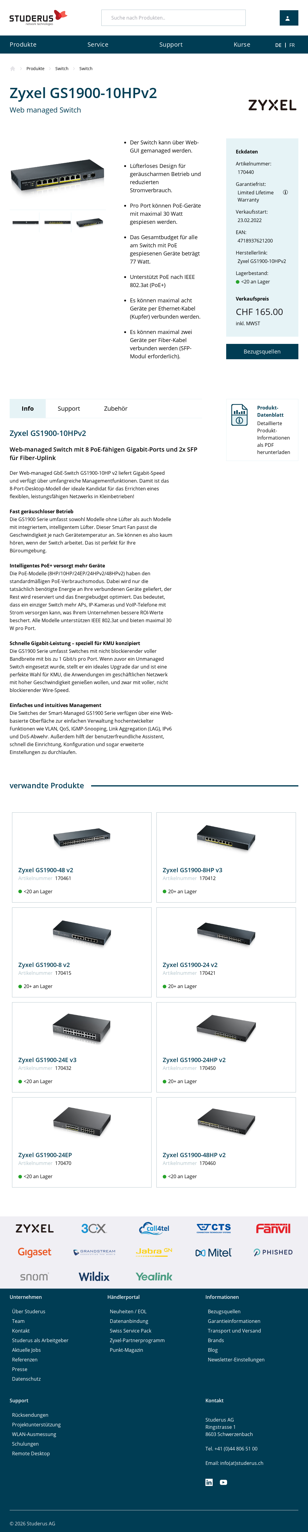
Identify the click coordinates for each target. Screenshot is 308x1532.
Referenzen (25, 1359)
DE (278, 45)
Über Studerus (28, 1311)
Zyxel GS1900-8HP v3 (192, 870)
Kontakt (21, 1330)
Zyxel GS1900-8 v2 (44, 965)
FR (292, 45)
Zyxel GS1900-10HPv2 (262, 261)
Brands (216, 1340)
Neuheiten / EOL (128, 1311)
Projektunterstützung (36, 1424)
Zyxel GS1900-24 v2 (190, 965)
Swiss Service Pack (130, 1330)
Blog (213, 1350)
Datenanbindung (129, 1321)
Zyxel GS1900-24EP (45, 1155)
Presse (19, 1369)
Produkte (35, 68)
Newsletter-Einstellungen (236, 1359)
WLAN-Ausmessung (34, 1434)
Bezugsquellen (262, 351)
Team (18, 1321)
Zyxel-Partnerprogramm (137, 1340)
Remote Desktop (31, 1453)
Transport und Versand (234, 1330)
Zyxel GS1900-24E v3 (47, 1060)
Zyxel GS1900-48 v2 (45, 870)
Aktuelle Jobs (26, 1350)
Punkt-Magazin (126, 1350)
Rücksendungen (30, 1415)
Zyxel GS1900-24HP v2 (194, 1060)
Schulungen (25, 1444)
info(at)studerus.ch (241, 1463)
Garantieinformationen (234, 1321)
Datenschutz (26, 1379)
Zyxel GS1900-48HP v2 (194, 1155)
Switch (62, 68)
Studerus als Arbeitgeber (40, 1340)
